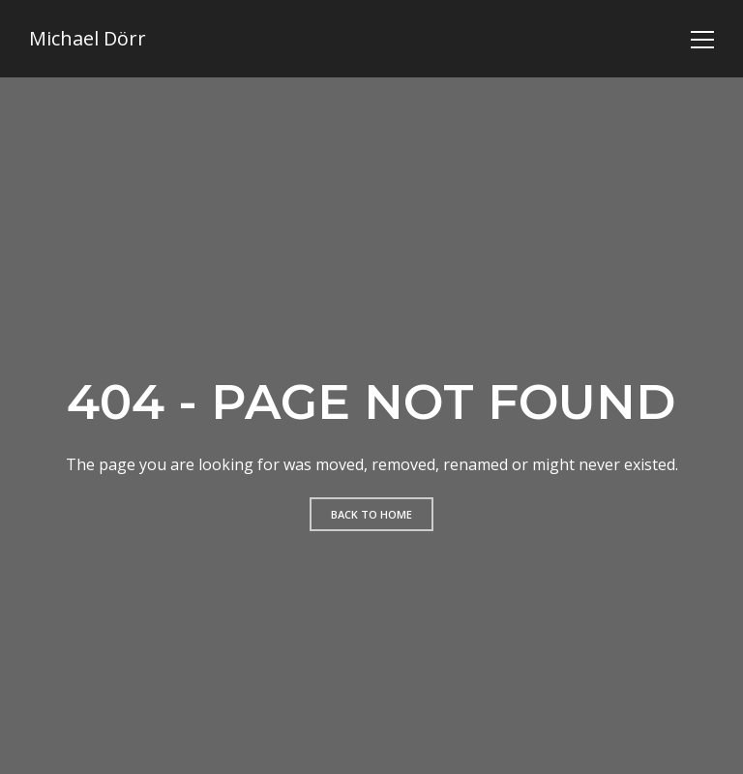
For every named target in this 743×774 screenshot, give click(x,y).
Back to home (371, 514)
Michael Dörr (87, 38)
